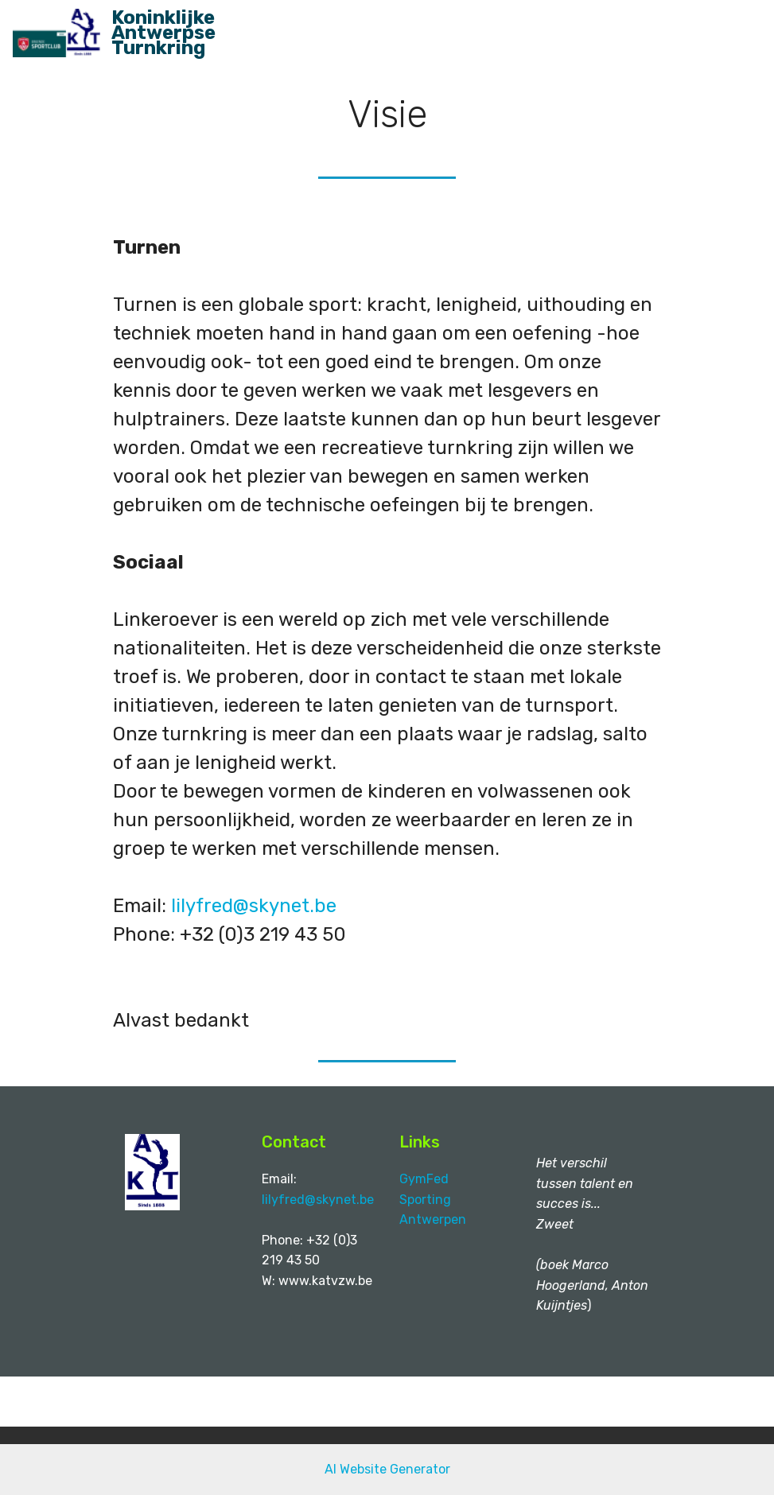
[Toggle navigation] (749, 26)
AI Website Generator (387, 1469)
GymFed (427, 1178)
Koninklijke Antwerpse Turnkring (163, 33)
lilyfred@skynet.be (253, 906)
